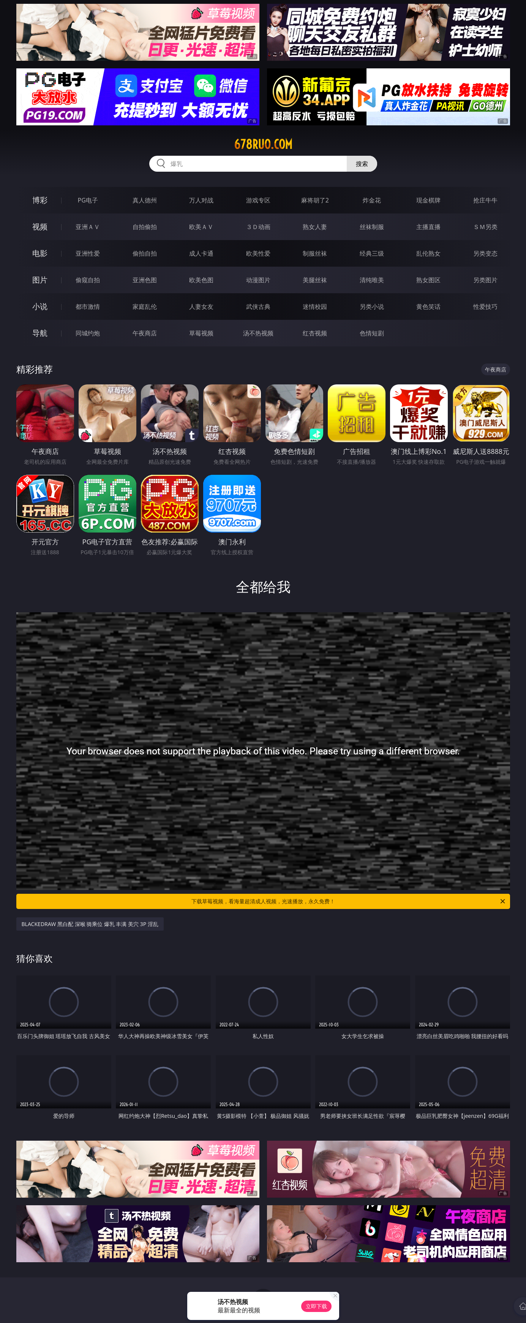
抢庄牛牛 (485, 200)
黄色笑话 (428, 306)
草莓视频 (201, 333)
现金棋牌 (428, 200)
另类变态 (485, 253)
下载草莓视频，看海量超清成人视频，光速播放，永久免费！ (348, 901)
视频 (39, 226)
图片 (39, 280)
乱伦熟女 (428, 253)
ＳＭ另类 (485, 227)
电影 (39, 253)
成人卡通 (201, 253)
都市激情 (88, 306)
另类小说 (372, 306)
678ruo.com (263, 144)
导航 (39, 333)
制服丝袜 (315, 253)
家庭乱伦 (145, 306)
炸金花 (372, 200)
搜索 (362, 164)
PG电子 (88, 200)
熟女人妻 (315, 227)
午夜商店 (145, 333)
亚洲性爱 (88, 253)
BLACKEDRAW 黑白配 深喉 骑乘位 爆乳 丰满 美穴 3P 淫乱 (90, 924)
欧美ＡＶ (201, 227)
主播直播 (428, 227)
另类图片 (485, 280)
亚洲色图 (145, 280)
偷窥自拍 (88, 280)
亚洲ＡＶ (88, 227)
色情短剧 (372, 333)
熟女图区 (428, 280)
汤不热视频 (258, 333)
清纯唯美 (372, 280)
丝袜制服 (372, 227)
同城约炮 (88, 333)
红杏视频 (315, 333)
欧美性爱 (258, 253)
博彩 (39, 200)
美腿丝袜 (315, 280)
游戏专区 (258, 200)
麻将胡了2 (315, 200)
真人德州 (145, 200)
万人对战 (201, 200)
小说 (39, 306)
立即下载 (316, 1306)
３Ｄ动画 (258, 227)
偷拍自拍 (145, 253)
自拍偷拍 (145, 227)
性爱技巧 (485, 306)
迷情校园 (315, 306)
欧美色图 (201, 280)
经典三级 (372, 253)
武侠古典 (258, 306)
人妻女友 (201, 306)
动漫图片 (258, 280)
